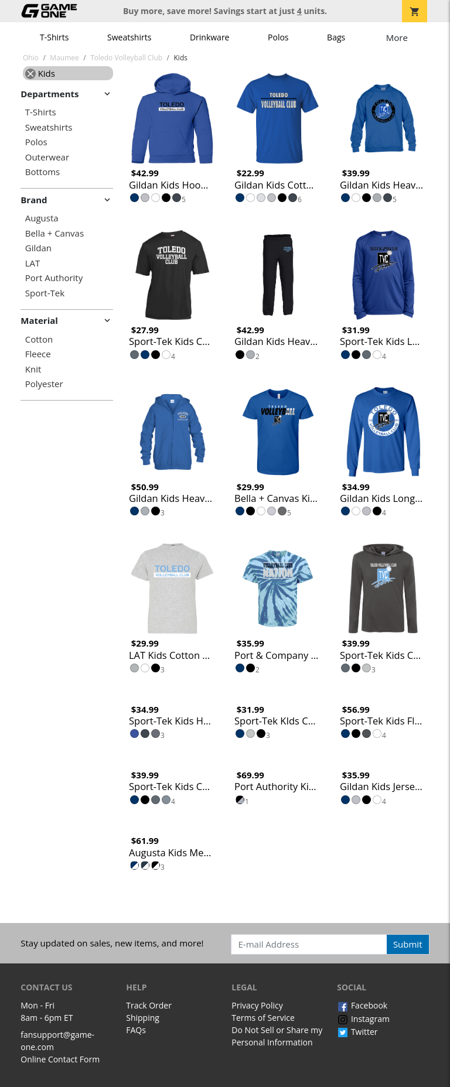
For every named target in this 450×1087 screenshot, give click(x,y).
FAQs (136, 1029)
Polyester (44, 384)
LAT (32, 263)
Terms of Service (263, 1017)
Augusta (42, 218)
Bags (336, 37)
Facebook (362, 1005)
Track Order (149, 1005)
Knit (33, 369)
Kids (40, 73)
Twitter (357, 1031)
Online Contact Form (60, 1059)
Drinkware (210, 37)
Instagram (363, 1018)
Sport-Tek (44, 293)
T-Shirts (54, 37)
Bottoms (42, 172)
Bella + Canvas (54, 233)
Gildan (38, 248)
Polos (278, 37)
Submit (407, 944)
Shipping (142, 1017)
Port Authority (54, 278)
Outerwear (47, 157)
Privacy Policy (256, 1005)
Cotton (39, 339)
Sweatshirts (129, 37)
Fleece (38, 354)
